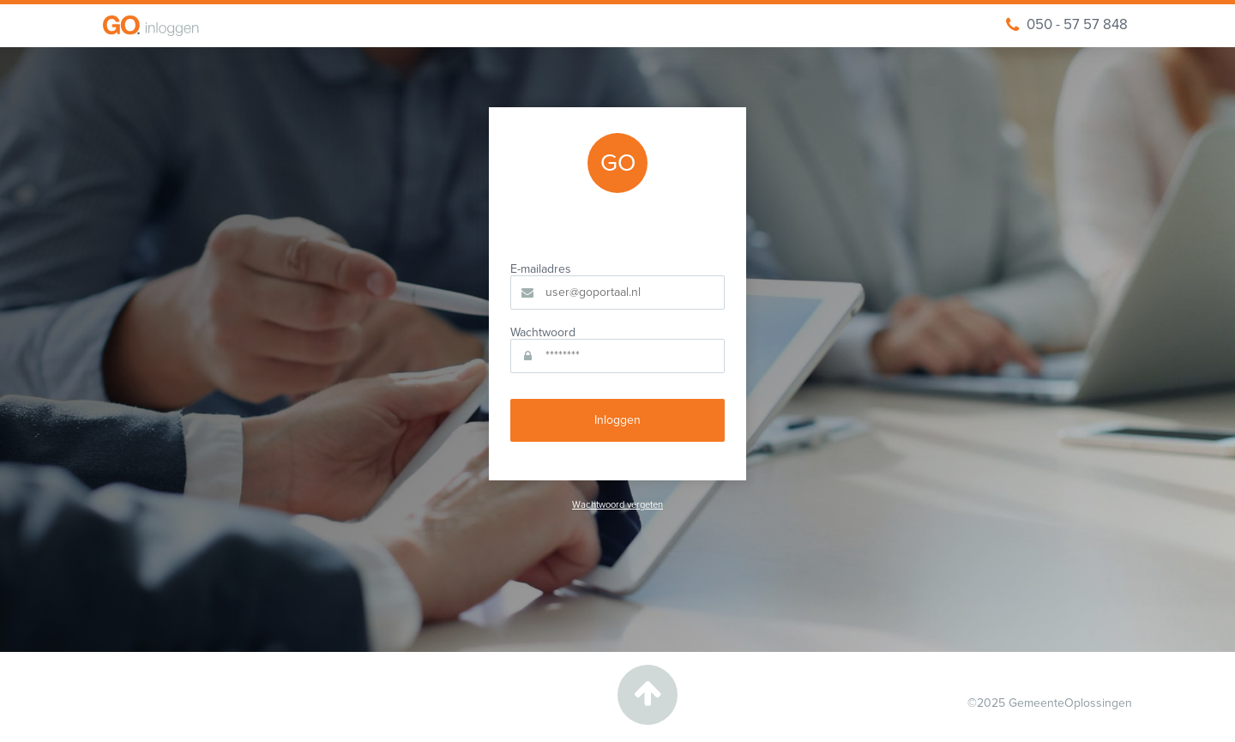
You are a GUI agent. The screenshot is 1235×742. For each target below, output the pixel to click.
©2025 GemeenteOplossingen (1049, 703)
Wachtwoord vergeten (617, 504)
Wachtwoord (542, 333)
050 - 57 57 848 (1067, 25)
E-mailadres (540, 269)
